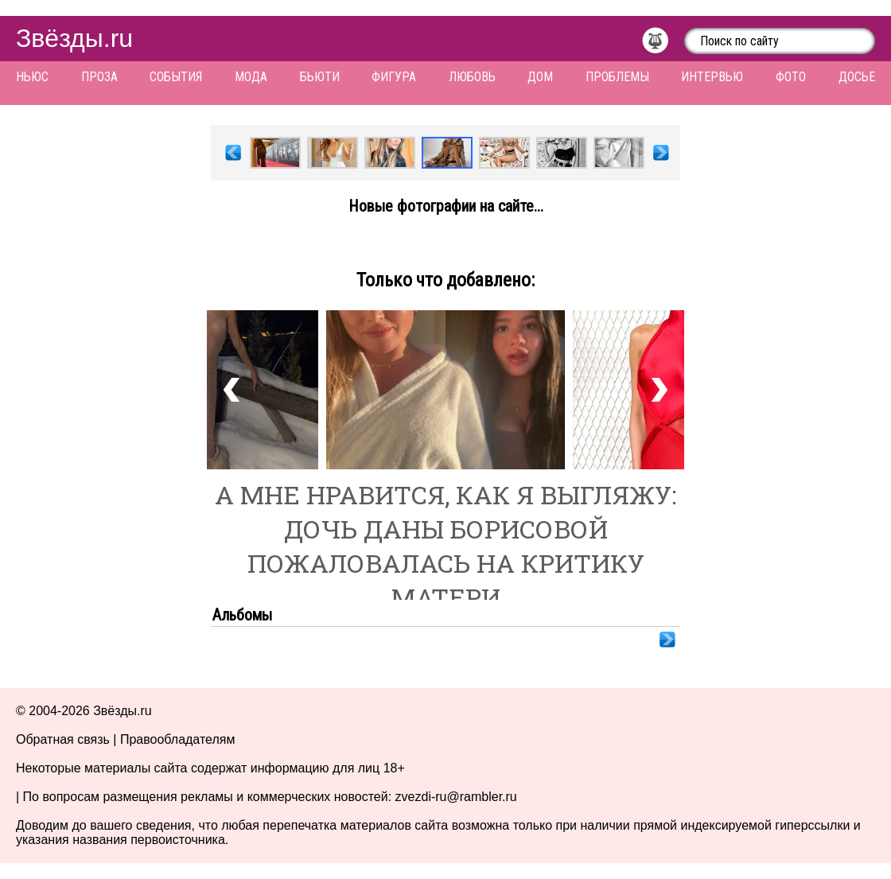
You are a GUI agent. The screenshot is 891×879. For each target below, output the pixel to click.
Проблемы (617, 76)
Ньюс (32, 76)
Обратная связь (63, 739)
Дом (540, 76)
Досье (856, 76)
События (176, 76)
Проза (99, 76)
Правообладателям (177, 739)
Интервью (712, 76)
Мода (251, 76)
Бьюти (320, 76)
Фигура (394, 76)
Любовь (472, 76)
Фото (791, 76)
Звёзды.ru (74, 38)
